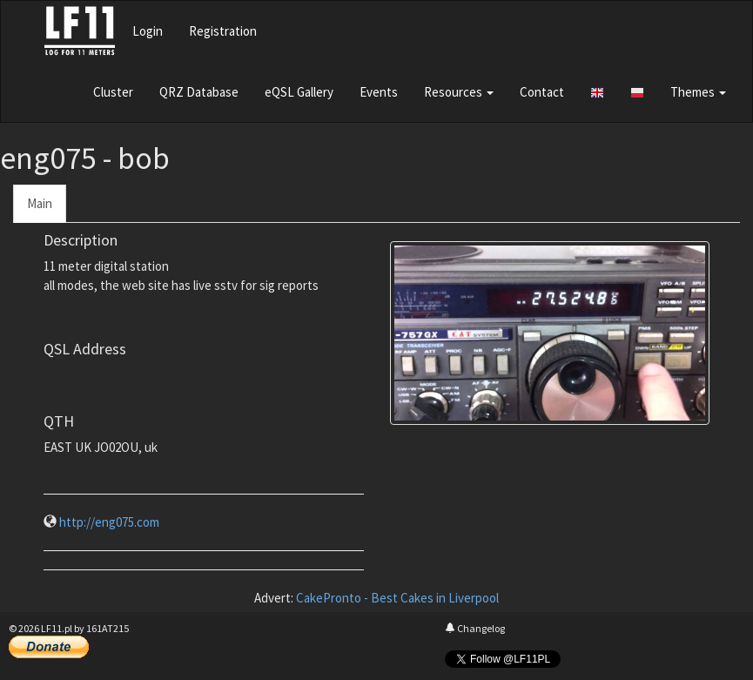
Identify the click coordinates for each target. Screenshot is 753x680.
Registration (223, 31)
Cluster (113, 92)
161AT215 (107, 628)
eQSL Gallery (299, 92)
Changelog (475, 628)
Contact (542, 92)
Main (39, 203)
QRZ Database (199, 92)
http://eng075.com (109, 522)
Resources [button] (459, 92)
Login (147, 31)
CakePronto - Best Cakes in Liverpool (397, 597)
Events (379, 92)
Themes (698, 92)
